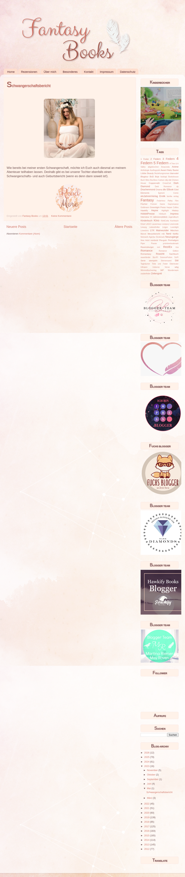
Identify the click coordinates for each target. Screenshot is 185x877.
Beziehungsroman (161, 173)
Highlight (165, 211)
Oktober (151, 774)
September (153, 779)
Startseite (70, 227)
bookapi (164, 177)
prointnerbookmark (171, 243)
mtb (163, 234)
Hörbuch (162, 214)
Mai (149, 788)
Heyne (154, 210)
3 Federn (168, 158)
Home (11, 71)
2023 (147, 766)
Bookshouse (173, 177)
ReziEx (167, 246)
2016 (147, 831)
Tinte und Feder (160, 264)
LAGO (148, 224)
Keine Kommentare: (62, 216)
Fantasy (147, 200)
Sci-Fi (155, 257)
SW (177, 260)
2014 (147, 840)
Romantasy (146, 254)
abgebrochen (153, 167)
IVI (151, 217)
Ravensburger (147, 247)
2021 (147, 808)
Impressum (106, 71)
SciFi (176, 257)
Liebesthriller (154, 227)
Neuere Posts (16, 227)
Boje (157, 177)
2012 (147, 849)
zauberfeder (146, 274)
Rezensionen (29, 71)
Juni (149, 783)
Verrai (167, 267)
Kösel (143, 224)
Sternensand (166, 261)
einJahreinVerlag (149, 196)
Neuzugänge (172, 237)
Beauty (150, 173)
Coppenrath (154, 183)
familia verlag (173, 196)
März (150, 798)
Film (177, 201)
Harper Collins (172, 207)
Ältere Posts (123, 227)
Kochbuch (174, 221)
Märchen (174, 230)
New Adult (145, 240)
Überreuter (174, 264)
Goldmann (145, 207)
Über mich (50, 71)
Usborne (156, 267)
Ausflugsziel (155, 170)
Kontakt (88, 71)
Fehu (170, 201)
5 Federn (161, 163)
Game (162, 204)
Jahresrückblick (160, 217)
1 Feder (145, 159)
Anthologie (145, 170)
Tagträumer (145, 264)
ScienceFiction (166, 257)
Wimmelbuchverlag (149, 270)
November (153, 770)
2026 (147, 752)
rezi (158, 247)
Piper (143, 243)
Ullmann (144, 267)
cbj (166, 180)
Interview (145, 217)
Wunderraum (173, 270)
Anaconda (165, 167)
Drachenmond (148, 189)
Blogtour (144, 177)
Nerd (168, 233)
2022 (147, 803)
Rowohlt (160, 254)
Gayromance (173, 204)
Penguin (163, 240)
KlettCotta (165, 221)
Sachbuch (174, 254)
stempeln (153, 260)
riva (177, 247)
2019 (147, 817)
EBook (170, 189)
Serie (143, 260)
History (175, 210)
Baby (169, 170)
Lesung (144, 227)
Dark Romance (163, 186)
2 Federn (155, 159)
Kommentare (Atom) (29, 233)
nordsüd (154, 240)
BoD (152, 177)
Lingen (165, 227)
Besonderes (70, 71)
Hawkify (144, 210)
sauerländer (145, 257)
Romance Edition (169, 251)
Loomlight (174, 227)
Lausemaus (156, 224)
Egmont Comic (168, 193)
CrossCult (167, 183)
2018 (147, 822)
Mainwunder (162, 230)
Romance (147, 250)
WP (162, 270)
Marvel (143, 234)
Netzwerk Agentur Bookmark (153, 237)
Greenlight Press (158, 207)
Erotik (162, 196)
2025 (147, 757)
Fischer (144, 204)
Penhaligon (173, 240)
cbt (169, 180)
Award (163, 170)
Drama (159, 189)
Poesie (154, 243)
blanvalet (174, 173)
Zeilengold (156, 273)
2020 (147, 813)
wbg (177, 267)
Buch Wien (145, 180)
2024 (147, 761)
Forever (153, 204)
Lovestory (145, 231)
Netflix (176, 234)
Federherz (161, 201)
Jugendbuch (173, 217)
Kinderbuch (146, 220)
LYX (152, 230)
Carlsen (161, 180)
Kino (156, 220)
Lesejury (165, 224)
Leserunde (174, 224)
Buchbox (153, 180)
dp (177, 186)
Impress (174, 213)
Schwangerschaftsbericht (29, 86)
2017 (147, 826)
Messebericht (154, 234)
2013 (147, 844)
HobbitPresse (148, 213)
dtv (164, 189)
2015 (147, 835)
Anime (175, 167)
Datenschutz (127, 71)
